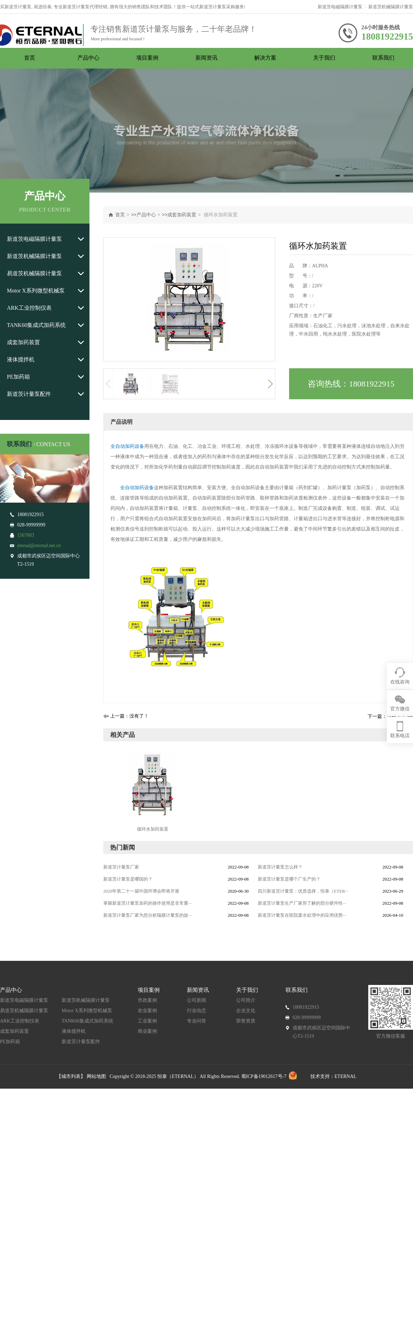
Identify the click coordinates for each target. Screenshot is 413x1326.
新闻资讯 (206, 58)
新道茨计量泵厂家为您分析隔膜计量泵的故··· (147, 915)
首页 (29, 58)
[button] (270, 383)
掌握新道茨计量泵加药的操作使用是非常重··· (147, 903)
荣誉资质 (245, 1021)
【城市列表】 (70, 1076)
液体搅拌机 (20, 359)
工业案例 (147, 1021)
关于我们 (324, 58)
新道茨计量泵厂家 (121, 867)
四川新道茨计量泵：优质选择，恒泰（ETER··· (303, 891)
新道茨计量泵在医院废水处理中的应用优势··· (302, 915)
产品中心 (88, 58)
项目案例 (147, 58)
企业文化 (245, 1010)
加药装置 (279, 467)
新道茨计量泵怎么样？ (280, 867)
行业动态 (196, 1010)
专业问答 (196, 1021)
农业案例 (147, 1010)
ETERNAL (346, 1076)
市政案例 (147, 1000)
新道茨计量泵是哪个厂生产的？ (289, 879)
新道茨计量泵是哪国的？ (127, 879)
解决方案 (265, 58)
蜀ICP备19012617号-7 (263, 1076)
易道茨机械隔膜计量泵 (34, 273)
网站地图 (98, 1076)
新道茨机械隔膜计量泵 (390, 6)
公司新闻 (196, 1000)
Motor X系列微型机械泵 (36, 291)
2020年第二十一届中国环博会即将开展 (141, 891)
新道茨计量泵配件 (29, 394)
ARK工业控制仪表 (29, 308)
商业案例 (147, 1031)
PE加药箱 (18, 377)
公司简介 (245, 1000)
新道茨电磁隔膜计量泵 (340, 6)
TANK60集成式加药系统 (36, 325)
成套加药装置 (23, 342)
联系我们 (383, 58)
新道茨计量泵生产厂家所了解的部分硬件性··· (302, 903)
